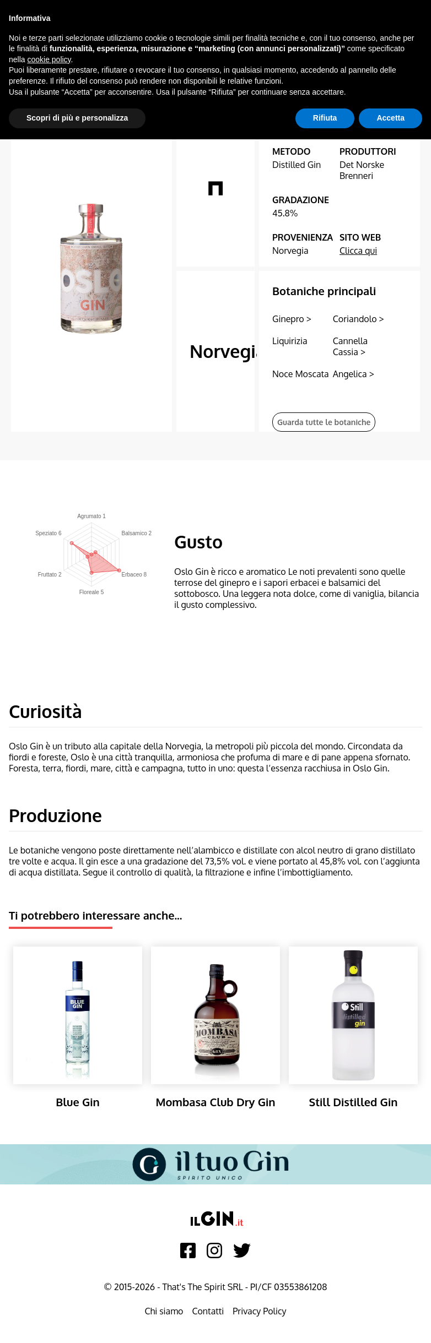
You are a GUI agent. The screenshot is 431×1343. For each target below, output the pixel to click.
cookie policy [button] (49, 59)
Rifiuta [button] (325, 117)
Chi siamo (163, 1311)
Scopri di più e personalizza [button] (77, 117)
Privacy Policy (259, 1311)
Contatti (208, 1311)
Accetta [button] (390, 117)
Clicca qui (358, 250)
